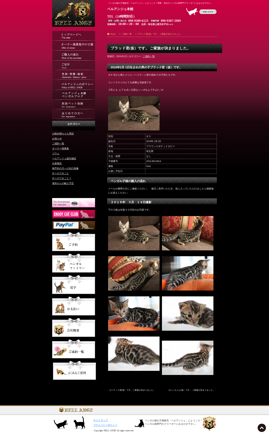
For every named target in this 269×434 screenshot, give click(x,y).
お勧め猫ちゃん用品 (63, 133)
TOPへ (262, 429)
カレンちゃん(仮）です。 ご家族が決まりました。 (191, 390)
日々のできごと (60, 173)
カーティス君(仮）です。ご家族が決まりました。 (132, 390)
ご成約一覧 (149, 56)
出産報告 (57, 163)
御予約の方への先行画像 (65, 168)
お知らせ (57, 138)
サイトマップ (100, 420)
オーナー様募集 (60, 148)
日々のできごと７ (61, 178)
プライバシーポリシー (105, 425)
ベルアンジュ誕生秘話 (64, 158)
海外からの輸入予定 (63, 183)
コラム (55, 153)
